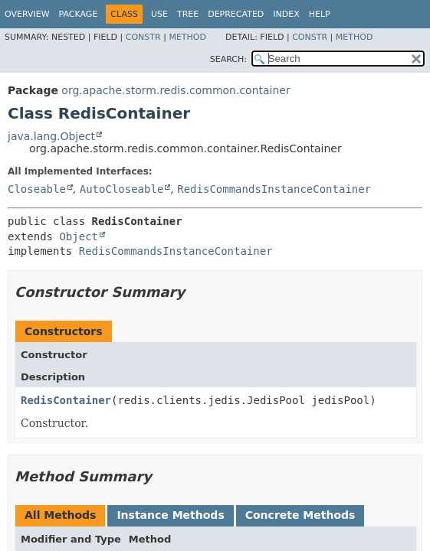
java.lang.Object (51, 136)
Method (187, 37)
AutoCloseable (122, 189)
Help (319, 14)
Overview (27, 14)
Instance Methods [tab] (170, 515)
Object (78, 236)
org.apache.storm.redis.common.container (175, 90)
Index (286, 14)
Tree (188, 14)
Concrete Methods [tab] (300, 515)
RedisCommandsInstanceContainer (274, 189)
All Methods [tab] (60, 515)
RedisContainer (66, 400)
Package (78, 14)
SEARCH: (228, 59)
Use (159, 14)
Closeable (37, 189)
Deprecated (236, 14)
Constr (143, 37)
